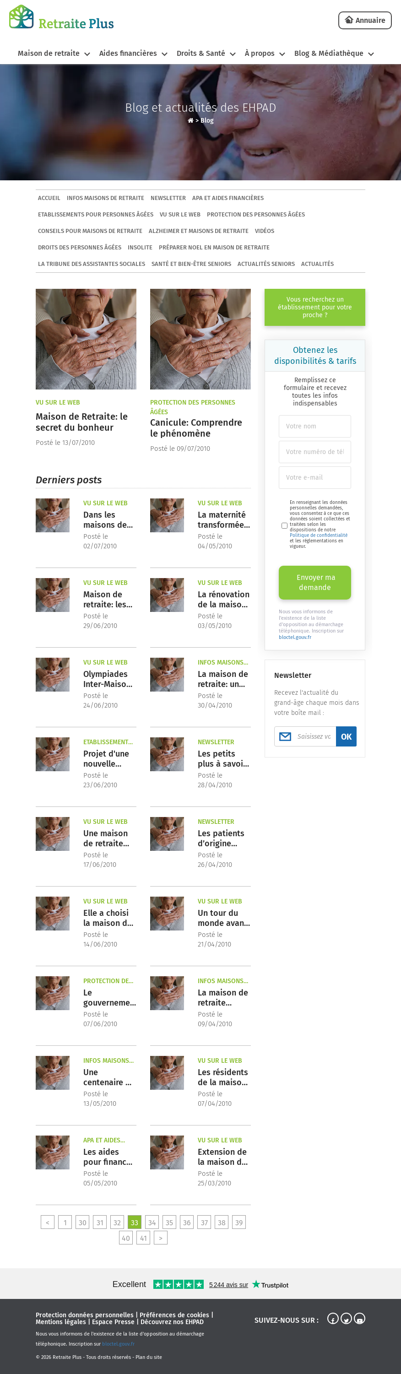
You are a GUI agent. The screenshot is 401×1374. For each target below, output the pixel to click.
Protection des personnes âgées (256, 214)
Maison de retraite (49, 53)
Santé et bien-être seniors (191, 263)
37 (204, 1222)
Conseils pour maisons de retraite (90, 230)
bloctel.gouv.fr (295, 637)
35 (169, 1222)
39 (239, 1222)
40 (126, 1238)
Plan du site (148, 1357)
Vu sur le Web (180, 214)
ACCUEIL (49, 198)
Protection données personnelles (85, 1315)
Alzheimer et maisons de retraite (199, 230)
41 (143, 1238)
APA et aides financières (228, 198)
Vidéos (264, 230)
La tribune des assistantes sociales (91, 263)
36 (187, 1222)
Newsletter (168, 198)
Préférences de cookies (174, 1315)
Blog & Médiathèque (328, 53)
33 (134, 1222)
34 (152, 1222)
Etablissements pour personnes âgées (95, 214)
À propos (260, 53)
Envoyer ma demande (316, 582)
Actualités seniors (266, 263)
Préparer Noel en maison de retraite (214, 247)
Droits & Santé (201, 53)
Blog (207, 120)
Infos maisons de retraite (105, 198)
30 (83, 1222)
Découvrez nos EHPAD (172, 1322)
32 (117, 1222)
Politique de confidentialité (318, 535)
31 (100, 1222)
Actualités (317, 263)
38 (222, 1222)
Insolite (140, 247)
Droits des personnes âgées (79, 247)
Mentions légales (61, 1322)
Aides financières (128, 53)
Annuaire (370, 20)
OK (346, 737)
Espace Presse (113, 1322)
